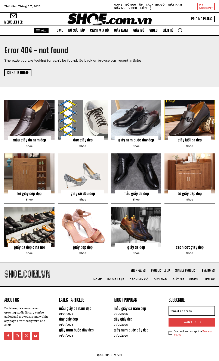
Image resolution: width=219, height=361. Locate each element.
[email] (192, 310)
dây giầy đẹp (83, 139)
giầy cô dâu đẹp (83, 193)
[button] (180, 30)
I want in (192, 322)
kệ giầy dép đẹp (29, 193)
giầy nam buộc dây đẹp (136, 139)
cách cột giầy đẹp (190, 246)
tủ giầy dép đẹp (190, 193)
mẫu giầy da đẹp (136, 193)
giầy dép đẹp (83, 246)
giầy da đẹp (136, 246)
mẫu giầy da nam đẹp (29, 139)
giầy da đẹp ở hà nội (29, 246)
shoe (29, 145)
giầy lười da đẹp (190, 139)
